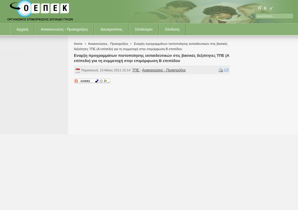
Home (78, 43)
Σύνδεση (172, 29)
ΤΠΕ (136, 70)
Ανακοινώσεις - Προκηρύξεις (64, 29)
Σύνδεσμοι (143, 29)
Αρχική (22, 29)
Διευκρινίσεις (111, 29)
